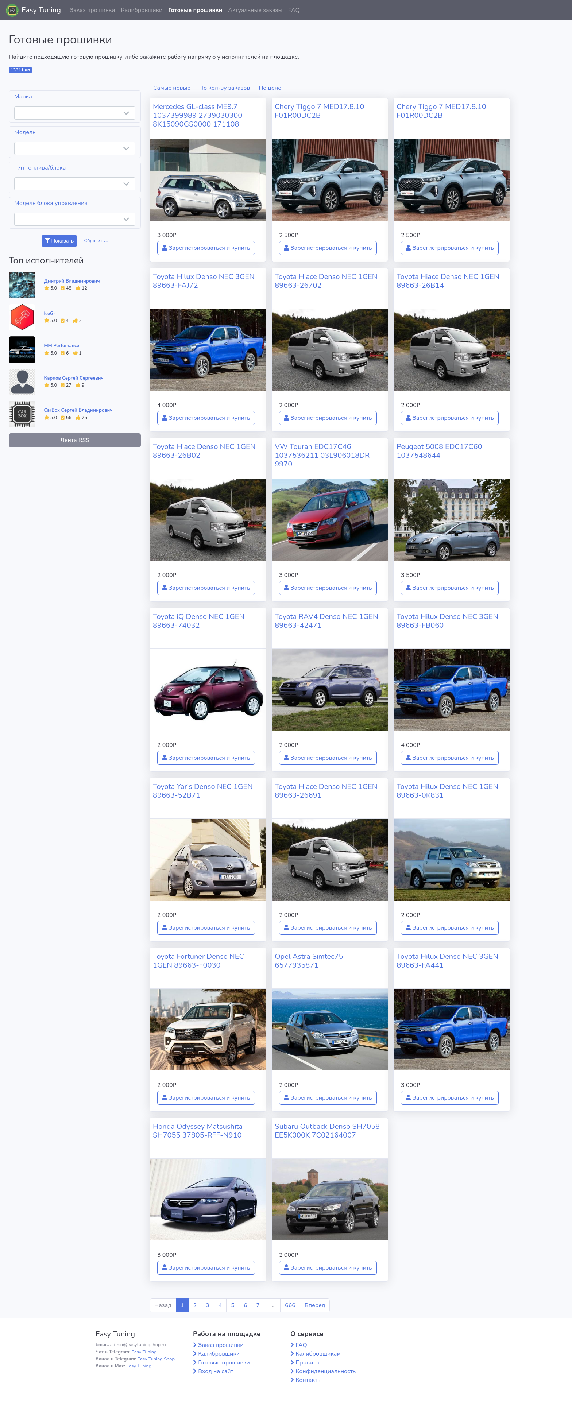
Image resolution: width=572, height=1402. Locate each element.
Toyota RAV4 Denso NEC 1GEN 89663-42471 (326, 621)
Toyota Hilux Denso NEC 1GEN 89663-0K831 (447, 791)
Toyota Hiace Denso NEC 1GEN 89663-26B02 (204, 451)
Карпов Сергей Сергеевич (74, 378)
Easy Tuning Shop (156, 1359)
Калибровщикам (318, 1354)
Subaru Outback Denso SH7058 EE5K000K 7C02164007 (327, 1131)
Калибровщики (141, 10)
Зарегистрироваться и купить (206, 248)
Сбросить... (96, 240)
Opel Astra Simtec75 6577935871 (309, 961)
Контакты (308, 1380)
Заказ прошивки (92, 10)
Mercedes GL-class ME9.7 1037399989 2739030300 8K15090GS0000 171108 (197, 115)
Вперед (315, 1305)
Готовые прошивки (195, 10)
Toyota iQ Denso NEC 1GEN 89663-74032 (198, 621)
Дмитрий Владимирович (72, 281)
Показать (59, 240)
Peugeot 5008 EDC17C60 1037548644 (439, 451)
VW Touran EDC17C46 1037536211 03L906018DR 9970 (322, 455)
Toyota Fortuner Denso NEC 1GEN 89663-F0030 (198, 961)
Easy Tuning (41, 10)
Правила (307, 1363)
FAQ (294, 10)
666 (290, 1305)
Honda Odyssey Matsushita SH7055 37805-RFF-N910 (198, 1131)
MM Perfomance (61, 345)
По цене (270, 88)
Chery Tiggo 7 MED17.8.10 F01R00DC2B (319, 111)
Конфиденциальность (325, 1371)
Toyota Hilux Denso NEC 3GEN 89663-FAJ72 (204, 281)
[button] (560, 10)
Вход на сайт (215, 1371)
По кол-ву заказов (224, 88)
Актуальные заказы (255, 10)
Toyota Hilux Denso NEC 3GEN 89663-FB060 (447, 621)
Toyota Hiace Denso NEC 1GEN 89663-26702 (326, 281)
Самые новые (171, 88)
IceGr (49, 313)
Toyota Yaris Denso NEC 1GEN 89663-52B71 (203, 791)
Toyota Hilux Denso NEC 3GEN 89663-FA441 (447, 961)
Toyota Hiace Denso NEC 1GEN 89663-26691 (326, 791)
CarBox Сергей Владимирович (78, 410)
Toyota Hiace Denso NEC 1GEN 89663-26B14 (448, 281)
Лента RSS (74, 440)
